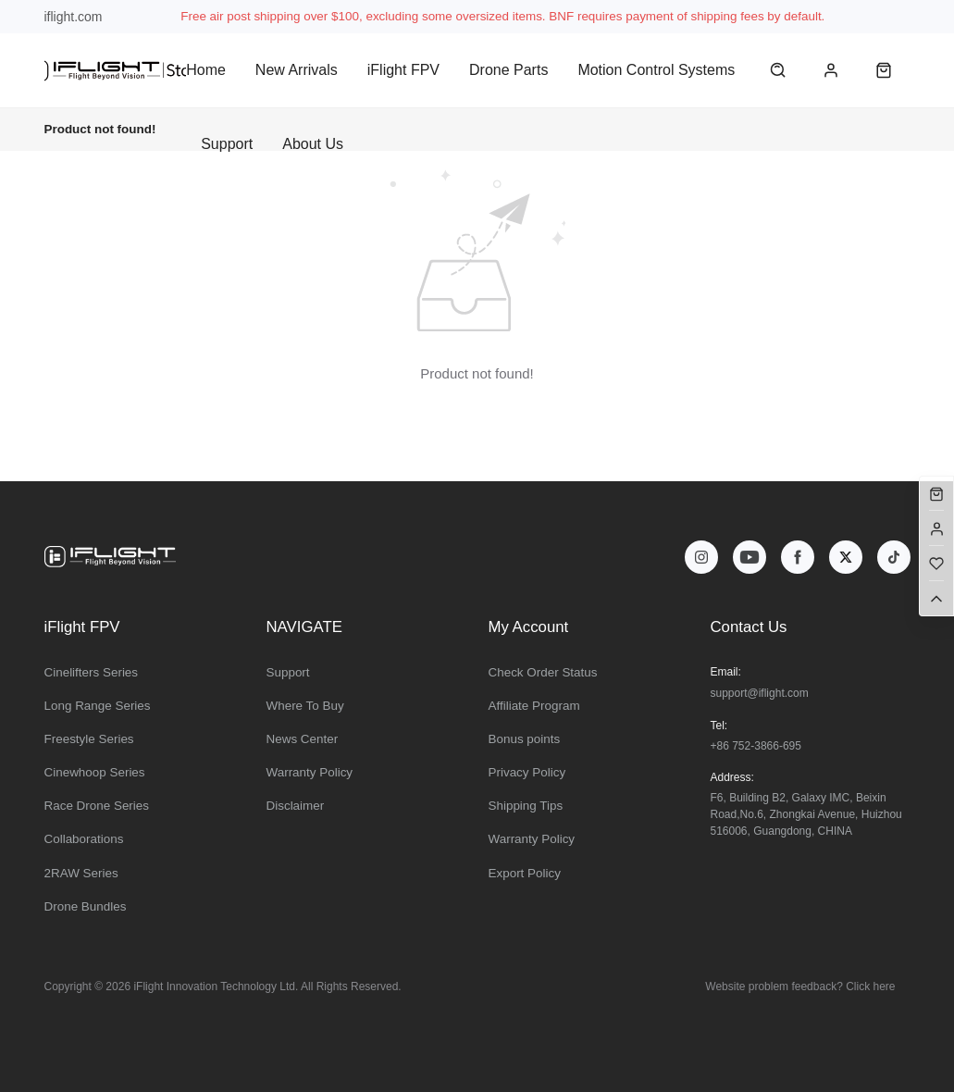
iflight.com (73, 16)
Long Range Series (97, 706)
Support (227, 144)
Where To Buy (305, 706)
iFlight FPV (403, 70)
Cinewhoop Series (94, 772)
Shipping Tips (526, 806)
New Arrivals (296, 70)
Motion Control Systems (656, 70)
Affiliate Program (534, 706)
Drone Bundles (85, 906)
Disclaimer (295, 806)
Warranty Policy (309, 772)
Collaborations (84, 839)
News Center (302, 739)
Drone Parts (508, 70)
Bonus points (525, 739)
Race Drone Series (97, 806)
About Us (312, 144)
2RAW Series (81, 873)
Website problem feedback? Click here (800, 986)
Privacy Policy (527, 772)
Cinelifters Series (91, 672)
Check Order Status (543, 672)
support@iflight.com (760, 693)
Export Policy (525, 873)
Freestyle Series (89, 739)
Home (206, 70)
